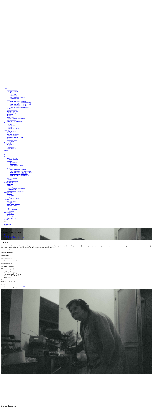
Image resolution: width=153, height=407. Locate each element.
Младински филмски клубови (15, 137)
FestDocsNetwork (11, 147)
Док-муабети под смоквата (17, 97)
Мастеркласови (14, 94)
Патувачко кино (8, 123)
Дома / (5, 234)
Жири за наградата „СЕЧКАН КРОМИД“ (21, 104)
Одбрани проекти (11, 120)
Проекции (9, 124)
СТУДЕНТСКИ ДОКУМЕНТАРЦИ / (14, 237)
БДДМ (9, 145)
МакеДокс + (10, 93)
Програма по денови (12, 91)
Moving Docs (10, 144)
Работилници (13, 95)
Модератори (10, 117)
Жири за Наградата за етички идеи (19, 107)
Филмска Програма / (9, 236)
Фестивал (6, 88)
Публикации (10, 141)
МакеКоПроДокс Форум (10, 113)
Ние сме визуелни (12, 140)
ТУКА (24, 286)
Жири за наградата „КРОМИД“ (18, 101)
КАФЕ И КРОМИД (12, 148)
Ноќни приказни (14, 98)
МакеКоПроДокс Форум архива (15, 121)
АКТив (9, 138)
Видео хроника (11, 125)
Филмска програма (12, 90)
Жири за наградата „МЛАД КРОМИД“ (20, 103)
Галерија (9, 127)
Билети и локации (12, 110)
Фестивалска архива (12, 111)
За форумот (10, 114)
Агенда (9, 115)
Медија (6, 150)
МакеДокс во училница (13, 134)
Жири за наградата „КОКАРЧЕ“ (19, 105)
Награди (9, 108)
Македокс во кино (12, 135)
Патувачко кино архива (13, 128)
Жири (8, 100)
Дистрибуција (7, 143)
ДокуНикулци (11, 133)
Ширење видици (11, 131)
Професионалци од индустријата (16, 118)
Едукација (6, 130)
